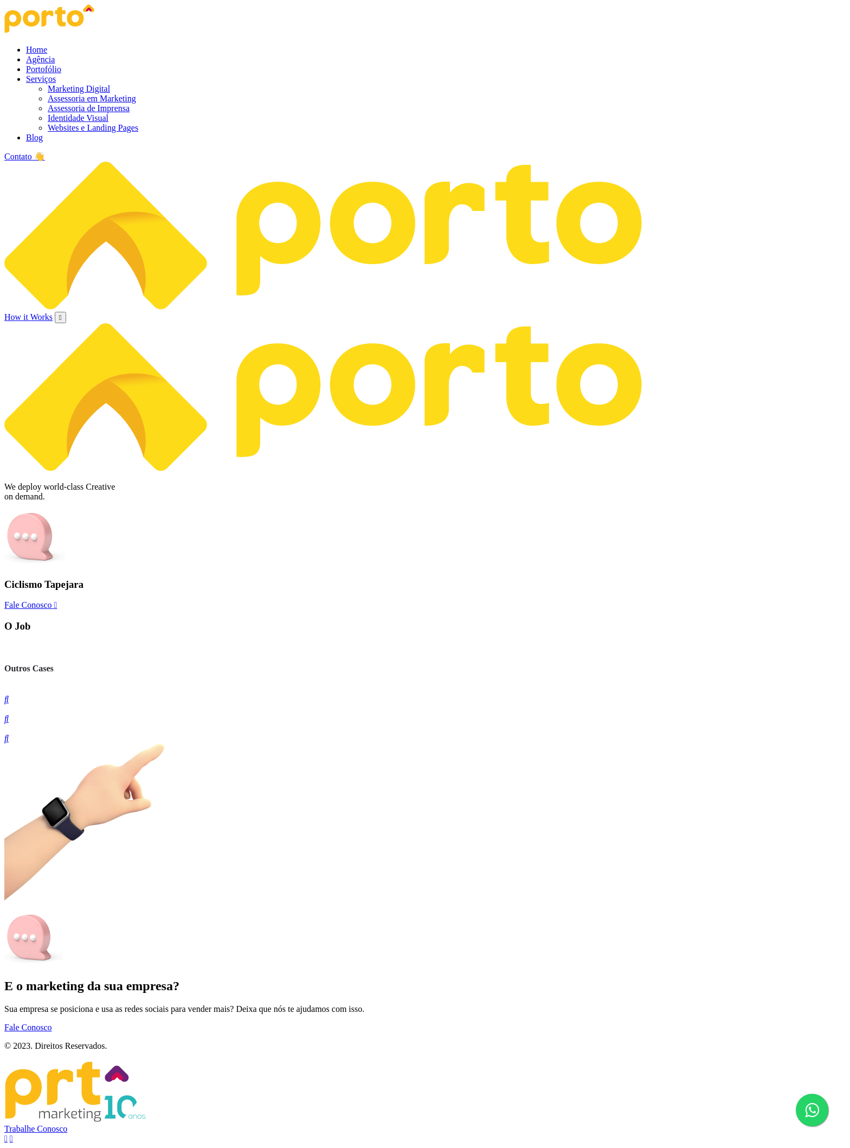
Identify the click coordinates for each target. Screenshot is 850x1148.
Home (36, 49)
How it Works (28, 317)
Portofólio (43, 69)
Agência (40, 59)
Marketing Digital (79, 88)
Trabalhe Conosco (35, 1128)
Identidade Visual (78, 118)
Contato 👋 (24, 156)
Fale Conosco (30, 605)
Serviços (41, 79)
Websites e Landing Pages (93, 127)
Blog (34, 137)
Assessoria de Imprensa (89, 108)
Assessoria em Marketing (92, 98)
